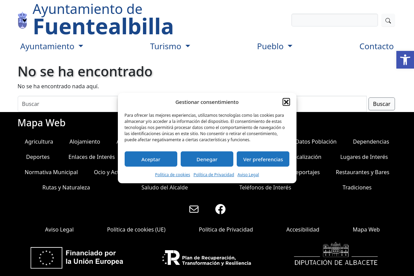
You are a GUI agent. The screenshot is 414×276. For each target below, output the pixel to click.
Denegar (207, 158)
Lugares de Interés (364, 157)
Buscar (381, 104)
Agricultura (39, 141)
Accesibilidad (302, 229)
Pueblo (271, 46)
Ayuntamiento (48, 46)
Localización (306, 157)
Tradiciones (357, 187)
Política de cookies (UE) (136, 229)
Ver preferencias (263, 158)
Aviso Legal (248, 175)
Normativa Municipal (51, 172)
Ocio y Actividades (117, 172)
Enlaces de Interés (92, 157)
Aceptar (150, 158)
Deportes (38, 157)
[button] (405, 60)
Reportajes (306, 172)
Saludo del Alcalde (165, 187)
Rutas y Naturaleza (66, 187)
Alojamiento (84, 141)
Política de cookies (172, 175)
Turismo (166, 46)
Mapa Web (366, 229)
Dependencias (371, 141)
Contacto (376, 46)
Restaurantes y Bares (363, 172)
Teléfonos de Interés (265, 187)
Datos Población (316, 141)
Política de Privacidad (214, 175)
